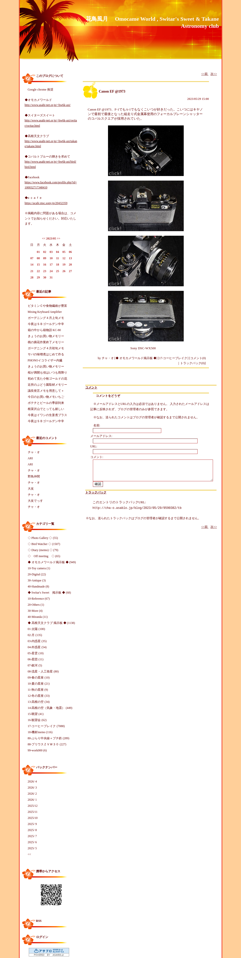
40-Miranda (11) (38, 617)
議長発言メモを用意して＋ (46, 391)
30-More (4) (35, 611)
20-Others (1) (36, 604)
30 (44, 277)
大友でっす (35, 501)
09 (44, 258)
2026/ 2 (32, 793)
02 (44, 252)
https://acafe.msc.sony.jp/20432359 (46, 203)
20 (70, 264)
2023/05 (51, 238)
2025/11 (33, 812)
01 (38, 252)
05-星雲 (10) (36, 653)
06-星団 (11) (36, 659)
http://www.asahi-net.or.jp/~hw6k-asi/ (48, 105)
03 (50, 252)
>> (58, 238)
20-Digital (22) (37, 574)
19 (63, 264)
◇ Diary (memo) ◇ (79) (43, 550)
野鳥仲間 (34, 476)
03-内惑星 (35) (37, 641)
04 (57, 252)
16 (44, 264)
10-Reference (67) (39, 598)
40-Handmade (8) (38, 586)
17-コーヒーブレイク (173, 358)
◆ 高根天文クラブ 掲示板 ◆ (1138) (51, 623)
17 (50, 264)
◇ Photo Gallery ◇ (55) (43, 538)
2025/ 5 (32, 848)
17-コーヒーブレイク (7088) (46, 726)
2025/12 (33, 806)
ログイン (42, 937)
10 (50, 258)
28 (31, 277)
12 (63, 258)
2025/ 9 (32, 824)
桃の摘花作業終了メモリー (46, 342)
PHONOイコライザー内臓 (45, 360)
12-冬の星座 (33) (39, 696)
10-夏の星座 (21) (39, 683)
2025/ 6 (32, 842)
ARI (30, 458)
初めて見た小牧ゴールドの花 (47, 378)
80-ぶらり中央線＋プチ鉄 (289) (48, 738)
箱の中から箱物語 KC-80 (44, 330)
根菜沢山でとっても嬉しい (46, 409)
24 (50, 271)
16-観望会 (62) (37, 720)
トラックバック (95, 492)
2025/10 (33, 818)
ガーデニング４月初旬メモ (46, 348)
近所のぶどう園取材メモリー (47, 384)
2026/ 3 (32, 787)
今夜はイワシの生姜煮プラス (47, 415)
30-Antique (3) (37, 580)
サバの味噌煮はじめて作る (46, 354)
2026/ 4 (32, 781)
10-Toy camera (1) (39, 568)
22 (38, 271)
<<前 (204, 74)
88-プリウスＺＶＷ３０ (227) (47, 744)
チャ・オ (34, 452)
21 (31, 271)
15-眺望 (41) (36, 714)
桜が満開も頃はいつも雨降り (47, 372)
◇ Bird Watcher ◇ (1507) (44, 544)
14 (31, 264)
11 (57, 258)
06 (70, 252)
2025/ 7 (32, 836)
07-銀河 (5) (35, 665)
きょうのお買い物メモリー (46, 336)
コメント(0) (198, 358)
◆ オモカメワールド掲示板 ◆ (136, 358)
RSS (39, 921)
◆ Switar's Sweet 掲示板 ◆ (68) (49, 592)
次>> (213, 74)
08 (38, 258)
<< (43, 238)
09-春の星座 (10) (39, 677)
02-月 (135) (35, 635)
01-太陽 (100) (36, 629)
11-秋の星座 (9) (38, 689)
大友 (31, 488)
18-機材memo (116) (40, 732)
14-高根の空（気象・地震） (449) (50, 708)
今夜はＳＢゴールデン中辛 (46, 324)
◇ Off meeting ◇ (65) (44, 556)
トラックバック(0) (192, 363)
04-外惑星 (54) (37, 647)
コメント (91, 387)
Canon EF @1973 (112, 91)
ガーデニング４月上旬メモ (46, 318)
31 (50, 277)
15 (38, 264)
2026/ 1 (32, 799)
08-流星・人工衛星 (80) (43, 671)
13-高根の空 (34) (39, 702)
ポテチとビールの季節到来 (46, 403)
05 (63, 252)
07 (31, 258)
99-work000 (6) (37, 750)
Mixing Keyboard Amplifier (45, 312)
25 (57, 271)
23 (44, 271)
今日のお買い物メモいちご (46, 397)
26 (63, 271)
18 (57, 264)
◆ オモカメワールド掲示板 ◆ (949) (52, 562)
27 (70, 271)
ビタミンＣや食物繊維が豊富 (47, 306)
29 (38, 277)
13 (70, 258)
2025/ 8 (32, 830)
